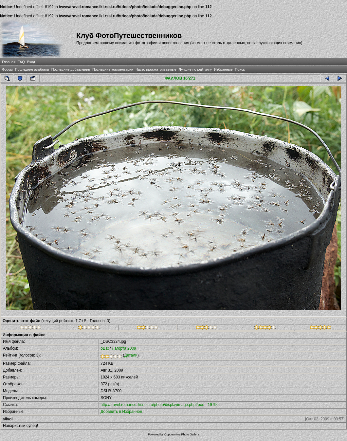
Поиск (240, 69)
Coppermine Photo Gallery (181, 434)
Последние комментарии (112, 69)
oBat (104, 348)
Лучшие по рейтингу (195, 69)
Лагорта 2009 (124, 348)
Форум (7, 69)
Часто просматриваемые (156, 69)
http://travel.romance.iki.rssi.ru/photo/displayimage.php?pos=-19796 (159, 404)
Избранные (223, 69)
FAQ (21, 62)
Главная (8, 62)
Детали (130, 355)
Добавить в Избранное (121, 411)
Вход (31, 62)
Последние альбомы (32, 69)
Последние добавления (70, 69)
